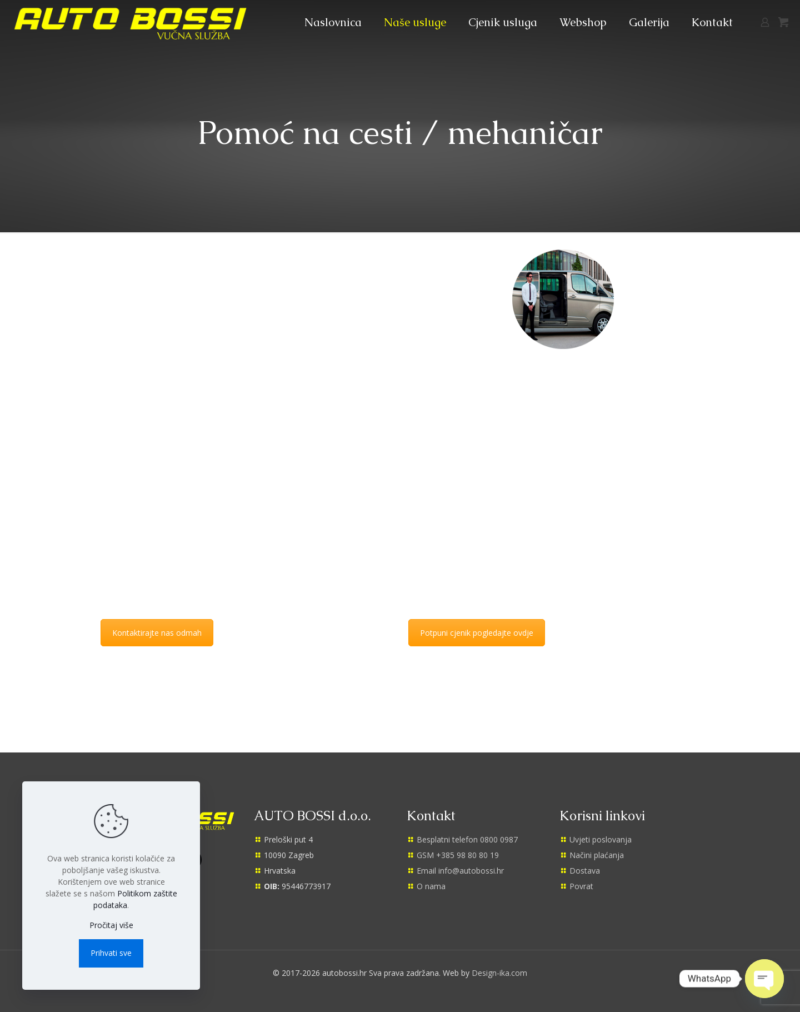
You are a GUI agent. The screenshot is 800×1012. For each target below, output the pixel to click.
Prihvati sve (111, 953)
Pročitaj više (111, 925)
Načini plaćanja (596, 855)
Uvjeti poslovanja (600, 839)
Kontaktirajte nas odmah (157, 632)
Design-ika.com (499, 973)
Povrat (581, 886)
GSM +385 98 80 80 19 (458, 855)
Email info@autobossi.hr (460, 870)
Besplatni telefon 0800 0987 (467, 839)
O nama (431, 886)
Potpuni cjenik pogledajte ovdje (476, 632)
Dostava (584, 870)
